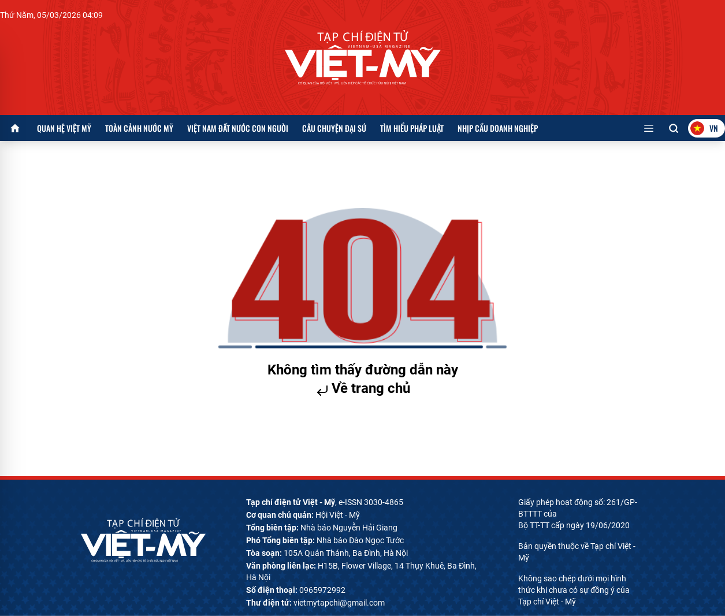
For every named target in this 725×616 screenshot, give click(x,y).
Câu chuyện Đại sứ (334, 128)
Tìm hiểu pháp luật (412, 128)
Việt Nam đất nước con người (237, 128)
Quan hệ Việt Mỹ (64, 128)
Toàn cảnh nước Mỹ (139, 128)
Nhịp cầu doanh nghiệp (498, 128)
